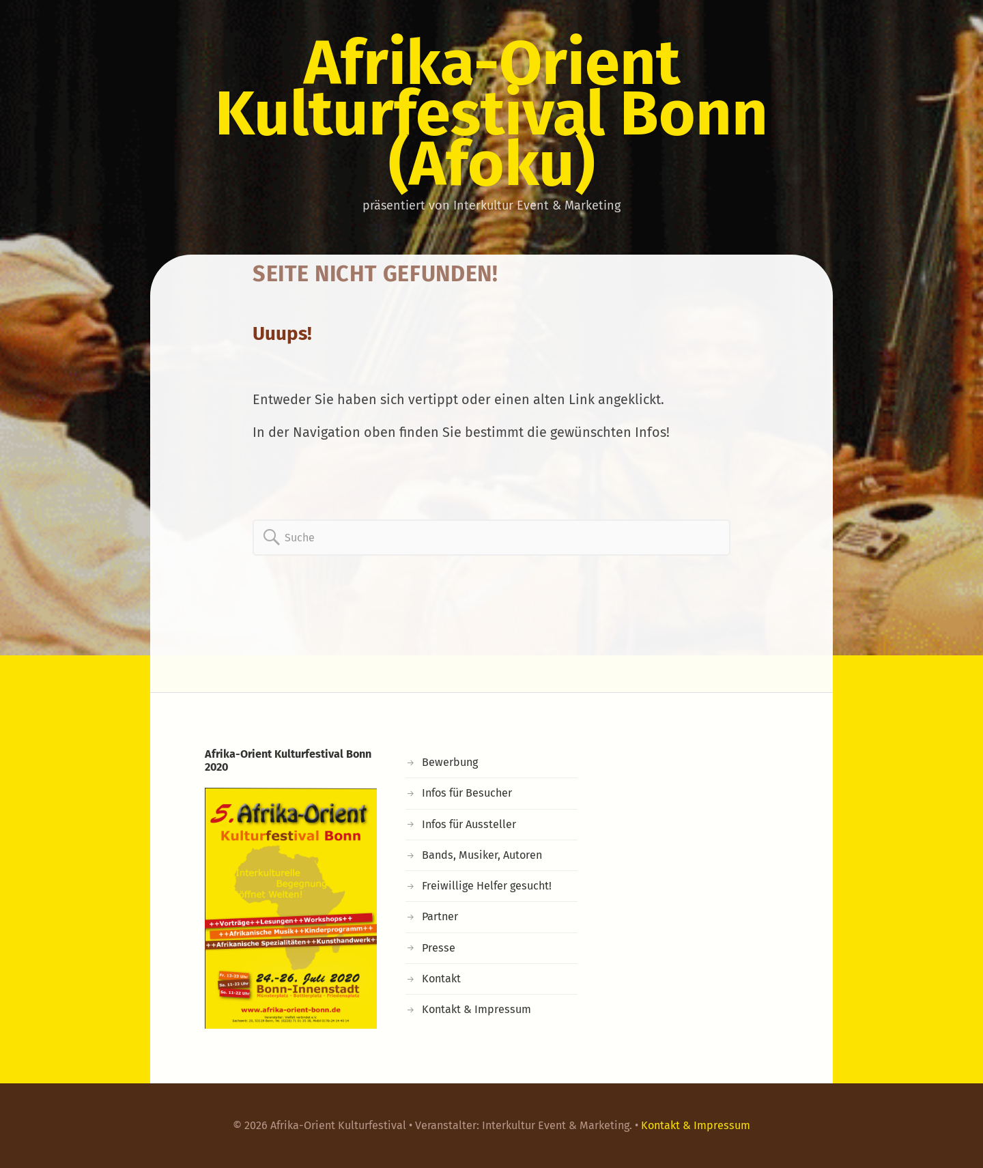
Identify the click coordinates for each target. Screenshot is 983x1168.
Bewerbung (450, 762)
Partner (440, 916)
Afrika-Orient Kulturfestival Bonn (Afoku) (491, 113)
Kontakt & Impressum (476, 1009)
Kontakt (441, 978)
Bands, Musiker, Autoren (482, 855)
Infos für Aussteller (469, 824)
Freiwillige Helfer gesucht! (487, 885)
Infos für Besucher (467, 792)
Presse (438, 947)
